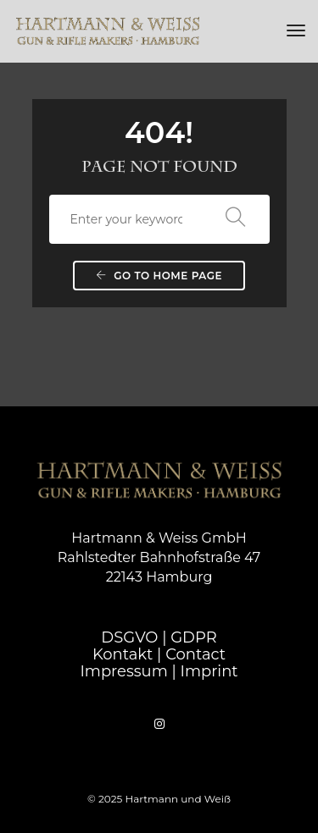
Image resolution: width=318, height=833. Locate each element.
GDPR (193, 637)
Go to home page (159, 275)
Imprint (208, 671)
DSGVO (129, 637)
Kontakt (122, 654)
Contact (195, 654)
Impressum (123, 671)
